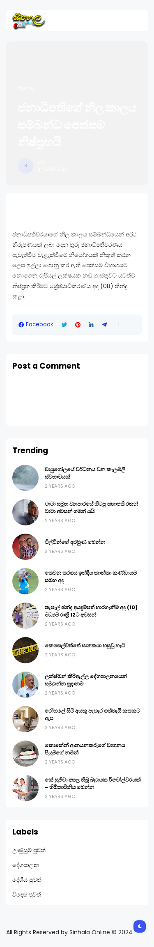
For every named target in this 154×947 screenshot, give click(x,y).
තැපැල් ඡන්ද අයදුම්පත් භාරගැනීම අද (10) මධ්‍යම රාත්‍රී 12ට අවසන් (91, 611)
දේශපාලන (25, 865)
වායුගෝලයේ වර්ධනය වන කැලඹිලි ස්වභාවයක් (85, 473)
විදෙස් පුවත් (26, 894)
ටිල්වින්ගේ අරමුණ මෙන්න (75, 542)
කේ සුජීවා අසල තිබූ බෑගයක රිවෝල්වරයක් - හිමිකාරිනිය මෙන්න (93, 783)
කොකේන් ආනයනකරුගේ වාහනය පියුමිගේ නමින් (85, 749)
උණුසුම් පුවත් (29, 850)
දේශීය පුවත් (26, 880)
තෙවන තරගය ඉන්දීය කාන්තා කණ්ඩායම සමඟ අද (91, 576)
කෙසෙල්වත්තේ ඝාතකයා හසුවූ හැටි (85, 645)
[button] (119, 325)
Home (26, 88)
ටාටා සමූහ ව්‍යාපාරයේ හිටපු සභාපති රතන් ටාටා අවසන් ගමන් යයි (91, 507)
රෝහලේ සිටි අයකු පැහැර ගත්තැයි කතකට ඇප (92, 714)
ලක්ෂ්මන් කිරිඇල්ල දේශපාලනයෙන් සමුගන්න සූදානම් (86, 680)
